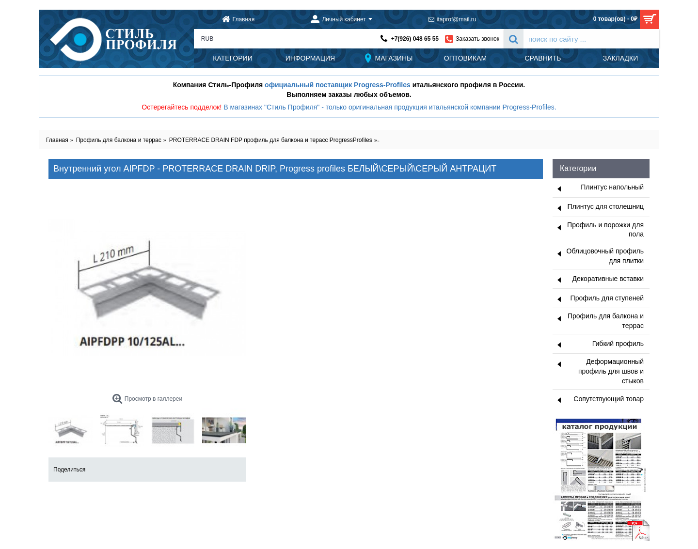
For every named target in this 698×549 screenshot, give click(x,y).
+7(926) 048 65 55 (415, 38)
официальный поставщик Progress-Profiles (338, 85)
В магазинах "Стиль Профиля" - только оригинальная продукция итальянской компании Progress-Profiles (389, 107)
